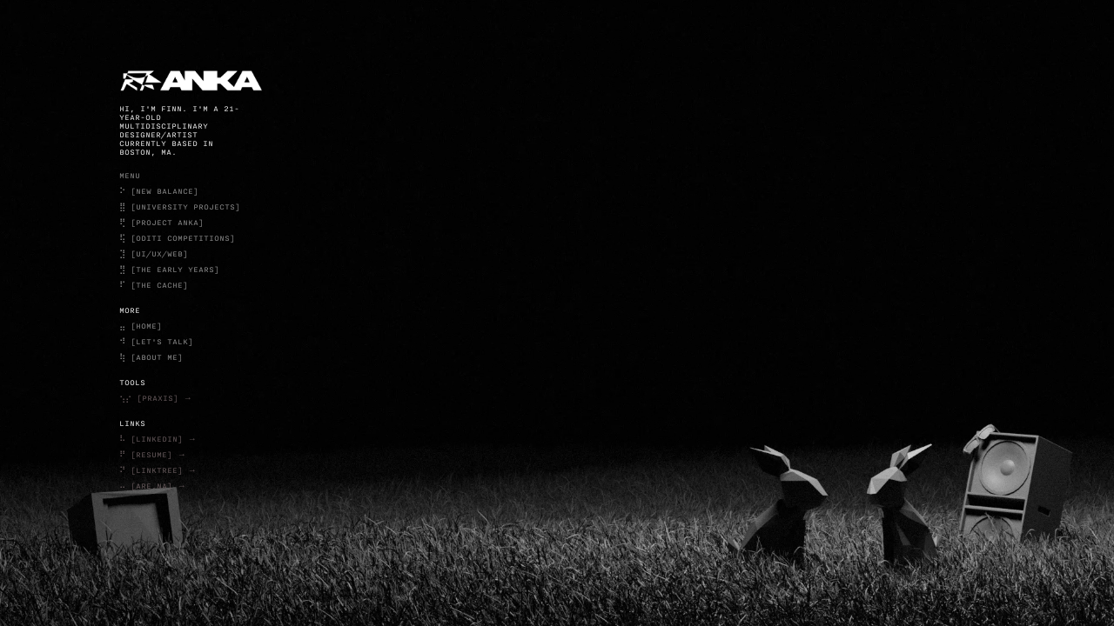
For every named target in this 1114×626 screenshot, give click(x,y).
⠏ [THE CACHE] (153, 285)
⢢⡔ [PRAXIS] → (155, 398)
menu (129, 176)
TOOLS (132, 382)
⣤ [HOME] (140, 326)
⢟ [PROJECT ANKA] (161, 222)
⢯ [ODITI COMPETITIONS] (177, 238)
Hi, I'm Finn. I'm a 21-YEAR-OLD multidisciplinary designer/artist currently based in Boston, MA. (179, 130)
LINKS (132, 423)
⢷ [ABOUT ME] (151, 357)
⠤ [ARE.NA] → (152, 486)
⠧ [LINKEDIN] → (158, 439)
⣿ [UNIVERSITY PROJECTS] (179, 207)
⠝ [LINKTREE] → (158, 470)
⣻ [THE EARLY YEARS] (169, 269)
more (129, 310)
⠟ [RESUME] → (152, 455)
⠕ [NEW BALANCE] (158, 191)
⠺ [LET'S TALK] (156, 342)
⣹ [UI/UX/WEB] (153, 254)
